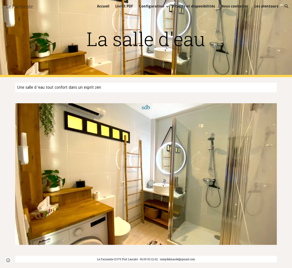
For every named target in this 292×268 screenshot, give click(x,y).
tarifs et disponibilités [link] (195, 6)
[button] (286, 6)
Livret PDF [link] (124, 6)
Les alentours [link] (266, 6)
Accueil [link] (103, 6)
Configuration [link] (151, 6)
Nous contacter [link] (235, 6)
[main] (146, 38)
